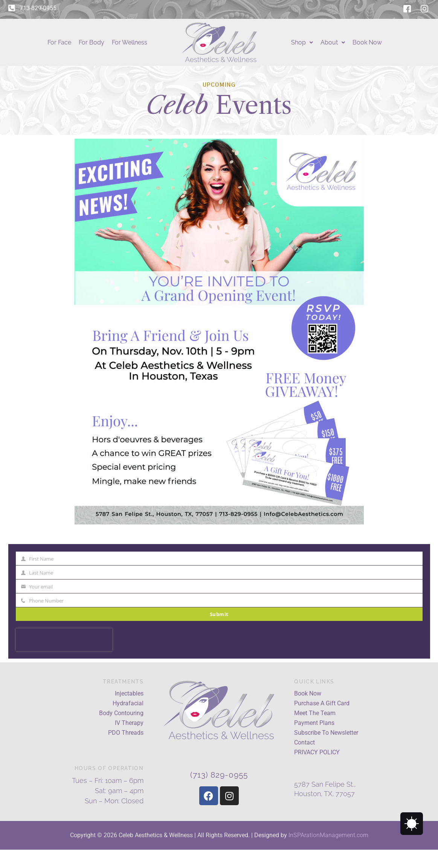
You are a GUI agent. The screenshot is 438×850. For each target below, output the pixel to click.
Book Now (367, 42)
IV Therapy (129, 722)
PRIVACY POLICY (317, 752)
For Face (59, 42)
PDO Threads (125, 732)
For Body (91, 42)
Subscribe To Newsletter (326, 732)
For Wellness (129, 42)
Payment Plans (314, 722)
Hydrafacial (128, 703)
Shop (302, 42)
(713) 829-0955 (219, 775)
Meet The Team (315, 713)
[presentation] (64, 639)
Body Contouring (121, 713)
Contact (304, 742)
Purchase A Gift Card (321, 703)
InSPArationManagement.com (328, 835)
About (332, 42)
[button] (302, 42)
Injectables (129, 693)
